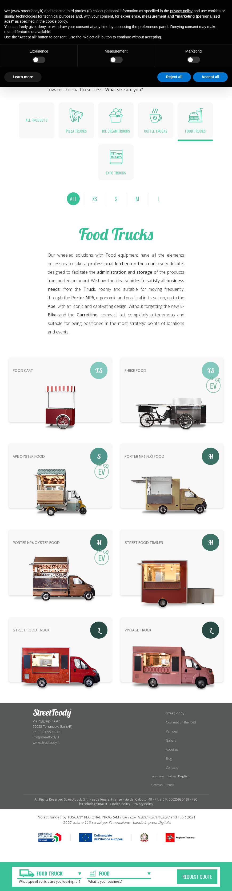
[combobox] (49, 874)
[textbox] (44, 873)
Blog (169, 765)
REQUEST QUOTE (197, 876)
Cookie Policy (120, 810)
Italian (171, 783)
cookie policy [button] (56, 21)
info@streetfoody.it (46, 743)
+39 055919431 (50, 738)
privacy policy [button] (181, 11)
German (157, 791)
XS (94, 205)
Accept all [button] (210, 77)
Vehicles (172, 737)
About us (172, 756)
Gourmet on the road (181, 728)
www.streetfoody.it (46, 748)
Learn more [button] (23, 77)
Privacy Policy (143, 810)
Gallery (171, 747)
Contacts (172, 774)
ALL (72, 205)
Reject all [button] (174, 77)
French (169, 791)
